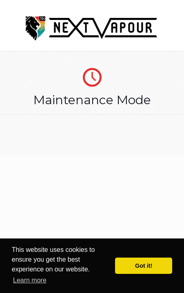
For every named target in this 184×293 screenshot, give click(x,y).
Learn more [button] (30, 280)
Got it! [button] (143, 265)
